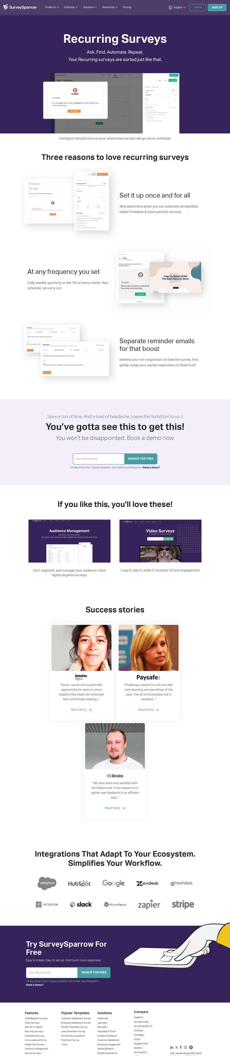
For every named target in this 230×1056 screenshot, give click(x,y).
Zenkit (100, 982)
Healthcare (102, 925)
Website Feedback (106, 965)
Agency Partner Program (73, 991)
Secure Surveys (33, 961)
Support (138, 991)
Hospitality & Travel (106, 938)
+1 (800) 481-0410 (180, 973)
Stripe (100, 978)
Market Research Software (38, 991)
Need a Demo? (151, 467)
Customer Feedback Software (40, 982)
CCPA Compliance (143, 1018)
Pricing (127, 7)
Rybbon (101, 987)
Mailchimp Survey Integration (111, 1013)
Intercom (101, 1004)
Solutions (104, 919)
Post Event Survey (70, 947)
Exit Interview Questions (73, 943)
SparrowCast (67, 1009)
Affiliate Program (142, 1022)
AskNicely (138, 937)
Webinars (65, 1004)
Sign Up (217, 7)
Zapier (100, 1018)
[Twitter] (178, 956)
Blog (63, 978)
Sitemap (133, 1039)
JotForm (138, 964)
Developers (66, 1013)
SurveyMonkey (141, 929)
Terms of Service (118, 1039)
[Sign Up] (51, 879)
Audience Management (36, 956)
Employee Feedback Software (40, 978)
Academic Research (107, 943)
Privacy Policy (100, 1039)
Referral (137, 1004)
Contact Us (139, 982)
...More (64, 952)
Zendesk (101, 991)
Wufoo (137, 946)
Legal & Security (142, 1027)
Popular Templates (75, 919)
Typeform (138, 924)
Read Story (60, 714)
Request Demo (68, 987)
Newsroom (139, 1000)
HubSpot (101, 996)
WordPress (102, 1022)
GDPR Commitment (143, 1013)
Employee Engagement (108, 952)
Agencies (102, 930)
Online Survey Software (36, 987)
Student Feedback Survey (74, 934)
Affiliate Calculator (70, 996)
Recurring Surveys (34, 938)
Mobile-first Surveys (34, 952)
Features (31, 919)
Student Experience (107, 961)
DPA (136, 1009)
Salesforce (102, 1009)
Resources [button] (109, 7)
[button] (175, 7)
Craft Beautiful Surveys (36, 925)
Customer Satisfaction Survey (76, 925)
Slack (100, 1000)
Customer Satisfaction (108, 947)
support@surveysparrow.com (186, 977)
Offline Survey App (34, 1000)
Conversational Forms (35, 947)
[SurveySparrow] (20, 8)
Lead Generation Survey (73, 938)
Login (198, 7)
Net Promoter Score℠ (36, 996)
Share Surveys (32, 930)
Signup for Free (141, 458)
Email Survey (31, 1004)
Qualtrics (138, 955)
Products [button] (52, 7)
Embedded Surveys (34, 943)
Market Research (105, 956)
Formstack (139, 942)
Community (67, 1018)
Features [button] (70, 7)
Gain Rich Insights (33, 934)
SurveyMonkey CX (143, 933)
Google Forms (141, 951)
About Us (138, 978)
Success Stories (69, 982)
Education (102, 934)
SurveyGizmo (140, 959)
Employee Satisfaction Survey (76, 930)
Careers (138, 987)
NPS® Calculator (69, 1000)
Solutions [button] (90, 7)
